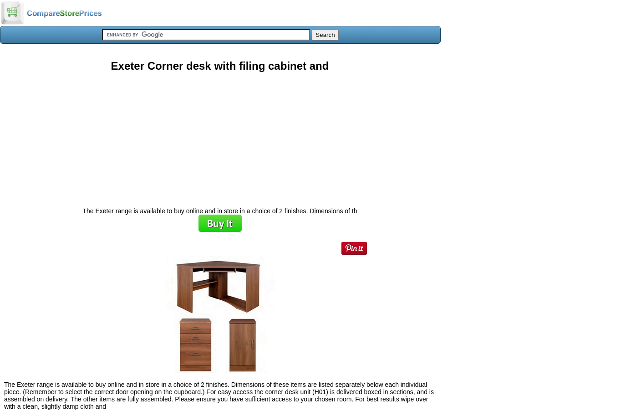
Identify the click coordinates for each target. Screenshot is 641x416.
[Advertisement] (219, 136)
